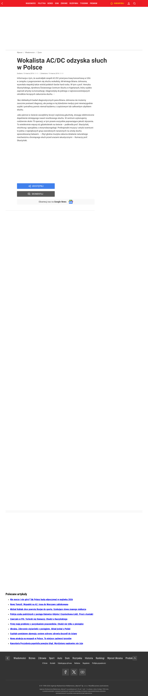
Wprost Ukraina (115, 658)
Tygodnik (84, 3)
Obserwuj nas (52, 194)
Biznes (50, 3)
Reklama (77, 663)
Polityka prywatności (99, 663)
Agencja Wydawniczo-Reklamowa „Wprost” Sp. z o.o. (69, 686)
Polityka (41, 3)
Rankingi (100, 658)
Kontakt (52, 663)
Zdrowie (64, 3)
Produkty (130, 658)
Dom (57, 3)
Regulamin (86, 663)
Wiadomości (31, 3)
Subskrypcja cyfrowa (65, 663)
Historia (89, 658)
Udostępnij (38, 186)
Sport (52, 658)
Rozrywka (74, 3)
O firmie (44, 663)
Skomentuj (77, 186)
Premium (93, 3)
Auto (59, 658)
